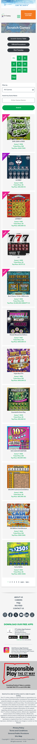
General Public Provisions (18, 733)
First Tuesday (18, 50)
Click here (19, 640)
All (14, 58)
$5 (19, 64)
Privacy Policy (18, 728)
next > (22, 582)
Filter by (4, 85)
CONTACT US (18, 609)
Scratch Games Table (18, 39)
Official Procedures (19, 44)
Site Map (18, 736)
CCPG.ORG (26, 687)
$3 (14, 64)
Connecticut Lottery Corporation (24, 739)
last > (27, 582)
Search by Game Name (9, 95)
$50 (24, 70)
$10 (25, 64)
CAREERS (18, 600)
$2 (25, 58)
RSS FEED (18, 606)
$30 (19, 70)
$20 (14, 70)
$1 (19, 58)
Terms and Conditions (18, 731)
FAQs (14, 77)
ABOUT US (18, 597)
